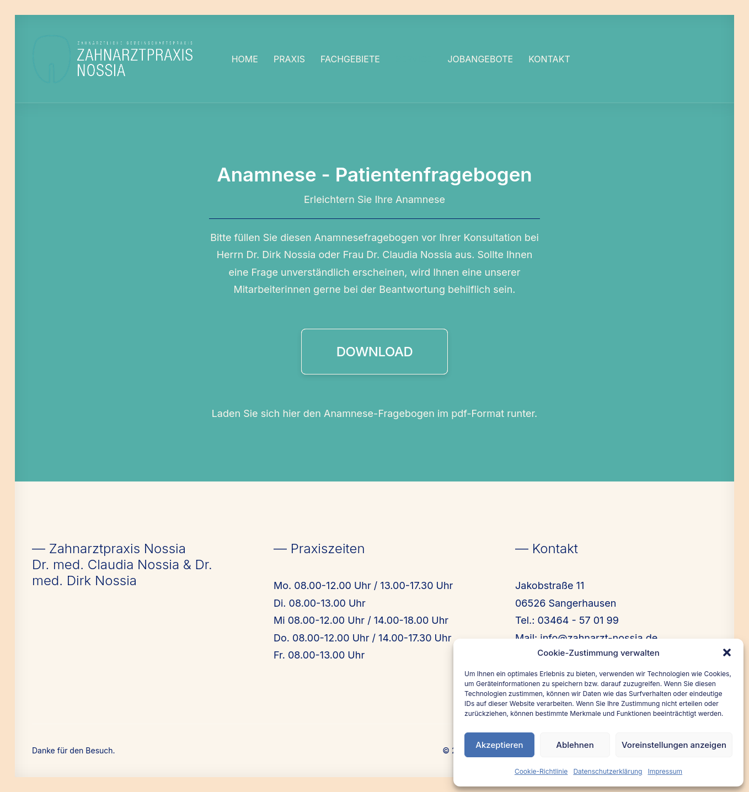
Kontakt (549, 59)
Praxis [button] (289, 59)
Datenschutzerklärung (607, 771)
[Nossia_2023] (113, 59)
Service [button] (413, 59)
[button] (726, 652)
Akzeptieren (499, 745)
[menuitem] (245, 59)
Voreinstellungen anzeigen (674, 745)
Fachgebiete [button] (350, 59)
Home (245, 59)
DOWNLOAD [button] (374, 352)
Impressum (665, 771)
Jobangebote (480, 59)
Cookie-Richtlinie (541, 771)
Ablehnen (574, 745)
